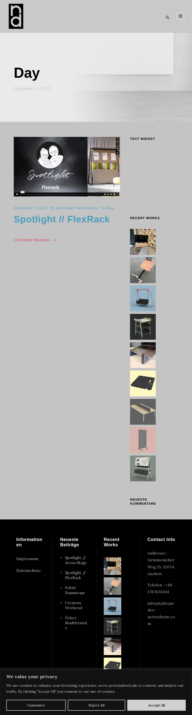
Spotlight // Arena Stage (76, 560)
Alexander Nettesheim (77, 208)
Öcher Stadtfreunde (76, 622)
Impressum (27, 558)
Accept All (156, 705)
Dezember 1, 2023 (30, 208)
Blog (110, 208)
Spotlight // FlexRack (62, 219)
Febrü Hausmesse (75, 590)
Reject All (96, 705)
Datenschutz (28, 570)
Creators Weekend (73, 605)
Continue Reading (35, 240)
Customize (36, 705)
